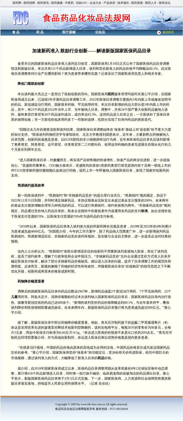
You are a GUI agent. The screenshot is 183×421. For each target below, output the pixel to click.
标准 (144, 211)
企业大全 (95, 3)
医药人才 (151, 3)
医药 (111, 94)
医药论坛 (164, 3)
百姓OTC (81, 3)
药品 (101, 358)
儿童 (14, 297)
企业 (56, 160)
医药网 (17, 3)
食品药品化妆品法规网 (69, 409)
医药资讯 (43, 3)
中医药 (69, 3)
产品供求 (109, 3)
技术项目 (123, 3)
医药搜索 (57, 3)
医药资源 (137, 3)
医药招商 (29, 3)
